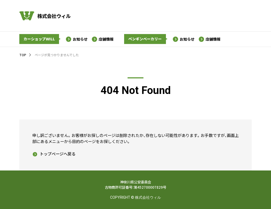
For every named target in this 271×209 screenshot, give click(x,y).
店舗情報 (106, 38)
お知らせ (80, 38)
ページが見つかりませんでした (57, 55)
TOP (22, 55)
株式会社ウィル (54, 15)
